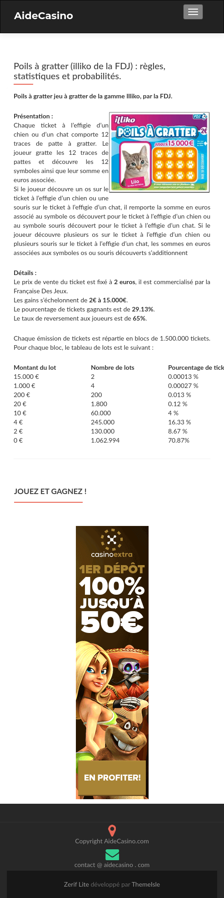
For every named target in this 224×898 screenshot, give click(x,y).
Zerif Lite (77, 884)
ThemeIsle (146, 884)
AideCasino (43, 16)
